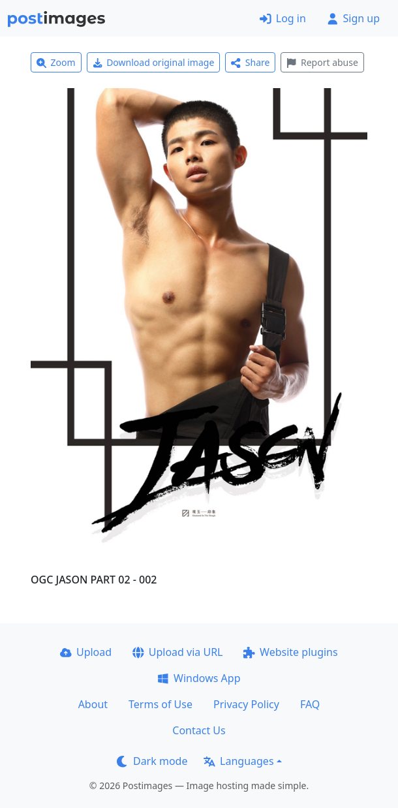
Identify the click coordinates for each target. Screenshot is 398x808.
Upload (86, 652)
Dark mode (152, 761)
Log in (283, 18)
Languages (238, 761)
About (93, 704)
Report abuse (322, 62)
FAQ (310, 704)
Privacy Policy (246, 704)
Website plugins (290, 652)
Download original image (154, 62)
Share (250, 62)
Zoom (56, 62)
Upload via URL (177, 652)
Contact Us (198, 730)
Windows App (198, 678)
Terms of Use (160, 704)
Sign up (353, 18)
